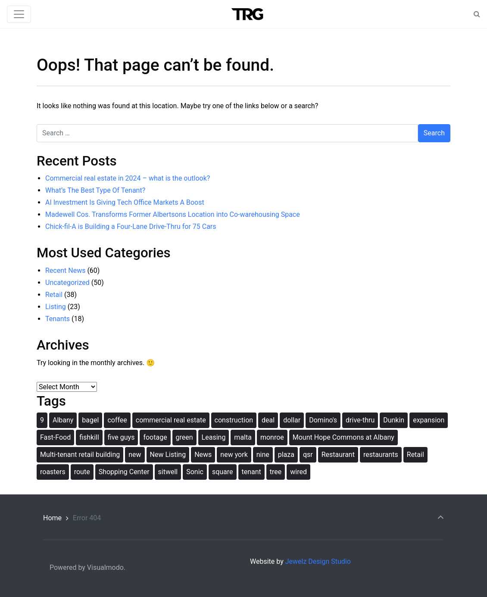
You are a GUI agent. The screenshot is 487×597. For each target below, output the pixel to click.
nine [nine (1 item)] (262, 454)
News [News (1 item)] (203, 454)
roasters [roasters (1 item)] (53, 472)
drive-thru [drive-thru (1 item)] (360, 420)
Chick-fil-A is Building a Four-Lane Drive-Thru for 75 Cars (130, 226)
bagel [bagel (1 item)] (90, 420)
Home (52, 518)
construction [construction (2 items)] (234, 420)
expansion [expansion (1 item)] (428, 420)
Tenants (57, 319)
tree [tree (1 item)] (275, 472)
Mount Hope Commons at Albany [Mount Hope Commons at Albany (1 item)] (343, 437)
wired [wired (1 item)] (298, 472)
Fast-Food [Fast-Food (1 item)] (55, 437)
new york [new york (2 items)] (233, 454)
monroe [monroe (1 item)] (272, 437)
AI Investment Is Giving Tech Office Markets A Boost (124, 202)
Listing (55, 307)
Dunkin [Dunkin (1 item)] (393, 420)
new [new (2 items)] (134, 454)
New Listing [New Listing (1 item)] (168, 454)
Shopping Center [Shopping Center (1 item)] (124, 472)
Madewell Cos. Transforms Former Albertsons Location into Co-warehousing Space (172, 214)
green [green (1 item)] (184, 437)
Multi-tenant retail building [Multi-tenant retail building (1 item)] (80, 454)
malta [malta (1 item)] (243, 437)
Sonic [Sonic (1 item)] (194, 472)
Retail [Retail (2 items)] (415, 454)
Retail (53, 295)
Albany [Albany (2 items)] (63, 420)
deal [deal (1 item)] (268, 420)
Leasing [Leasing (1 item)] (214, 437)
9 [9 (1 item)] (42, 420)
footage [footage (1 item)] (155, 437)
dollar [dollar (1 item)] (291, 420)
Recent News (65, 270)
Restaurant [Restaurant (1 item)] (338, 454)
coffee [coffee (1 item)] (117, 420)
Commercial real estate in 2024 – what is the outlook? (127, 178)
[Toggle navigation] (19, 14)
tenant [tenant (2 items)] (251, 472)
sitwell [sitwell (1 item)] (168, 472)
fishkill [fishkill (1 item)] (89, 437)
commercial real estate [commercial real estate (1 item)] (171, 420)
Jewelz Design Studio (318, 561)
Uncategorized (67, 282)
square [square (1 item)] (222, 472)
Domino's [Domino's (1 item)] (323, 420)
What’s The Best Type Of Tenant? (95, 190)
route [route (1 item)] (82, 472)
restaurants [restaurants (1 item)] (380, 454)
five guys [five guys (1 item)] (121, 437)
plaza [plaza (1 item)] (286, 454)
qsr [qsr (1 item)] (308, 454)
